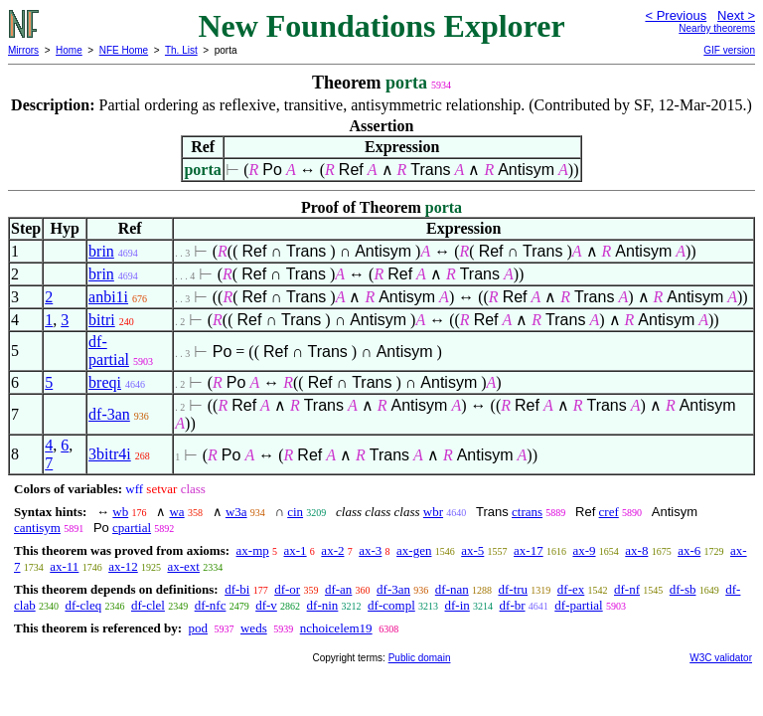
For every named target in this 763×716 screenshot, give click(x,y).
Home (69, 50)
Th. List (181, 50)
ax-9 (583, 550)
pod (198, 628)
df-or (287, 589)
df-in (457, 605)
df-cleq (83, 605)
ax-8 (636, 550)
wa (176, 511)
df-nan (452, 589)
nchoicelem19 (336, 628)
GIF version (729, 50)
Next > (736, 15)
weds (253, 628)
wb (120, 511)
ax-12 (123, 566)
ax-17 (528, 550)
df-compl (391, 605)
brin (101, 251)
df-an (338, 589)
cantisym (37, 527)
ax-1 (295, 550)
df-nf (627, 589)
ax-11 (64, 566)
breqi (104, 382)
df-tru (513, 589)
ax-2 (332, 550)
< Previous (675, 15)
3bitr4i (109, 454)
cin (295, 511)
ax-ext (183, 566)
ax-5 (472, 550)
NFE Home (123, 50)
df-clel (148, 605)
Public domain (419, 657)
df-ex (570, 589)
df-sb (683, 589)
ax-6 (689, 550)
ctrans (527, 511)
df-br (513, 605)
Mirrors (23, 50)
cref (609, 511)
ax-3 (370, 550)
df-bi (237, 589)
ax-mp (252, 550)
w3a (236, 511)
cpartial (131, 527)
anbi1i (108, 296)
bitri (101, 319)
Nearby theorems (717, 28)
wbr (433, 511)
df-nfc (211, 605)
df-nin (323, 605)
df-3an (109, 414)
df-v (266, 605)
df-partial (108, 350)
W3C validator (720, 657)
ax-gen (413, 550)
